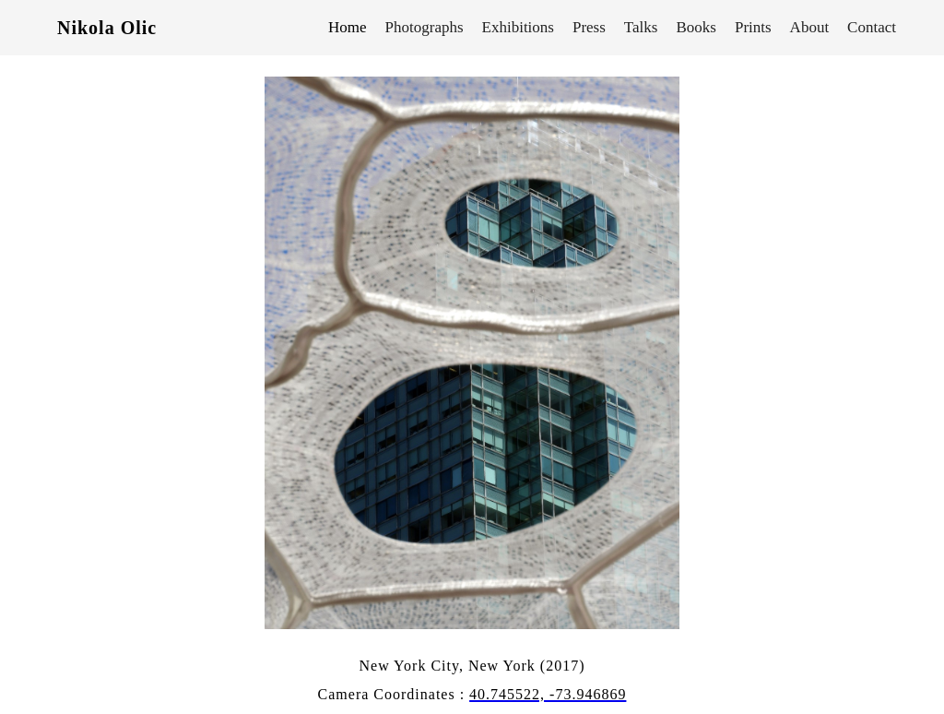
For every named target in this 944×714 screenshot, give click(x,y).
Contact (871, 27)
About (810, 27)
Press (589, 27)
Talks (641, 27)
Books (695, 27)
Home (347, 27)
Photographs (424, 27)
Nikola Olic (107, 28)
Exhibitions (518, 27)
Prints (753, 27)
